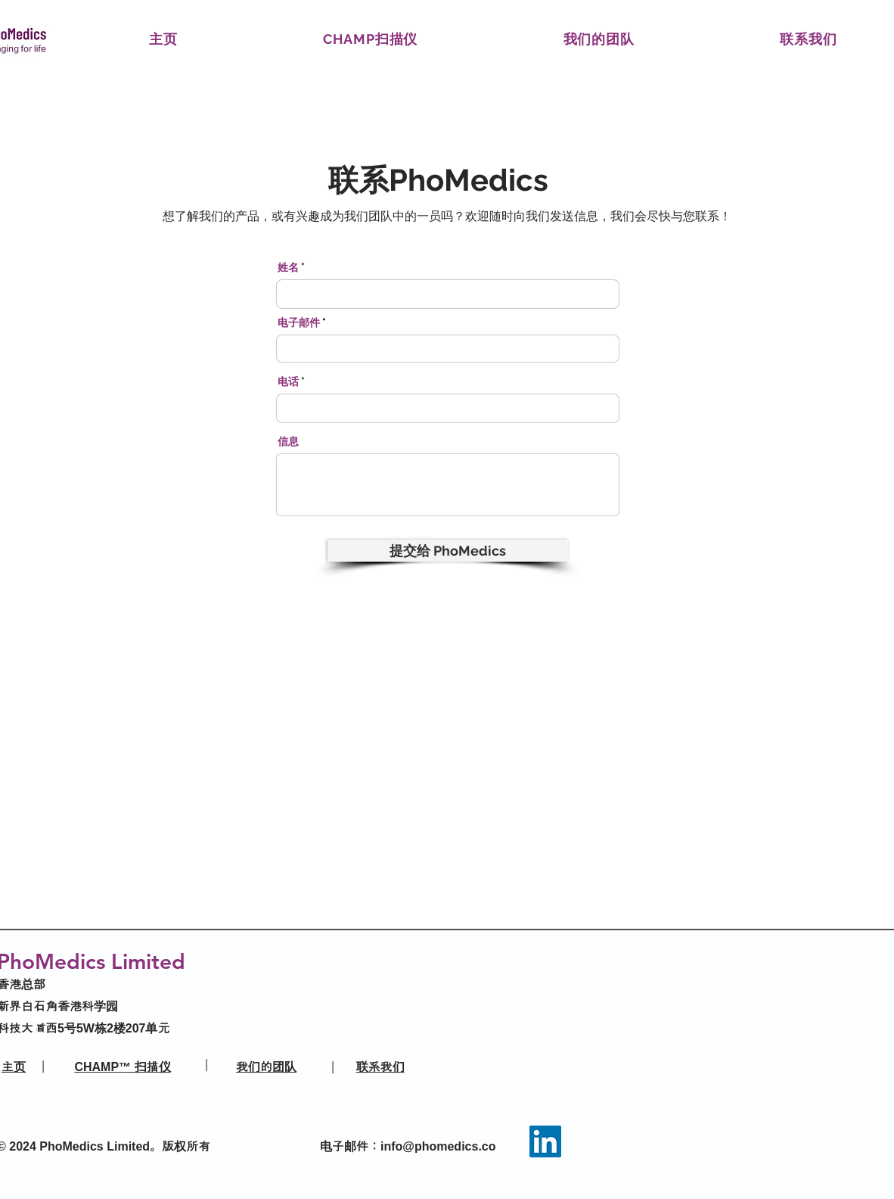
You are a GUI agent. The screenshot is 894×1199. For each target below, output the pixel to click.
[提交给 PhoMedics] (447, 551)
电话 (288, 381)
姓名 (288, 267)
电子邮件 (299, 322)
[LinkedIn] (545, 1141)
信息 (288, 441)
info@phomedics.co (438, 1146)
